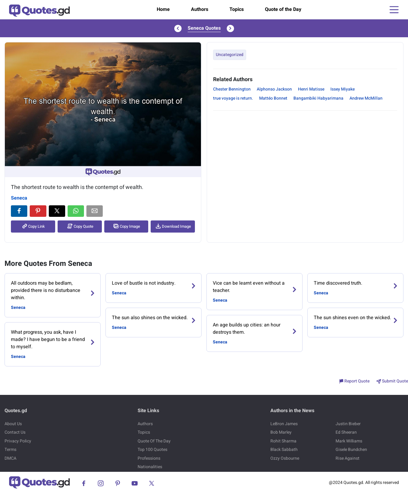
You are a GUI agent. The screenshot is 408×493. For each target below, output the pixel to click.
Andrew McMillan (366, 98)
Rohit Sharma (283, 441)
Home (163, 9)
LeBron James (284, 424)
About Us (13, 424)
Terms (10, 449)
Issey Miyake (342, 89)
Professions (149, 458)
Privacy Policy (18, 441)
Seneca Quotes (204, 28)
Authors (199, 9)
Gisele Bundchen (351, 449)
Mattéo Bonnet (273, 98)
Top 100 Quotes (152, 449)
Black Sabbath (284, 449)
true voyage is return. (233, 98)
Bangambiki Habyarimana (318, 98)
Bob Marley (281, 432)
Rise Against (348, 458)
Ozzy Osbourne (284, 458)
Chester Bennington (232, 89)
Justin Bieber (348, 424)
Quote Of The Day (154, 441)
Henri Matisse (311, 89)
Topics (236, 9)
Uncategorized (229, 54)
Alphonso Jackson (274, 89)
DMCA (10, 458)
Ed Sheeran (346, 432)
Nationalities (150, 467)
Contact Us (15, 432)
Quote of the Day (283, 9)
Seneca (19, 198)
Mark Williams (349, 441)
